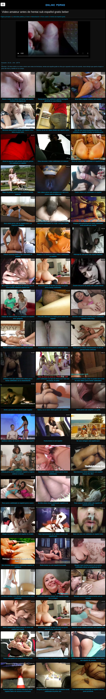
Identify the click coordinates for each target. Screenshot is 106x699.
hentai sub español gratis (57, 16)
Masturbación (35, 16)
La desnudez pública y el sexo (21, 16)
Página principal (6, 16)
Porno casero (45, 16)
